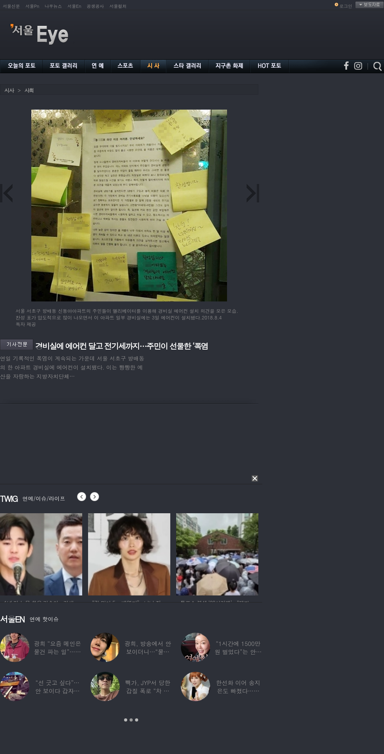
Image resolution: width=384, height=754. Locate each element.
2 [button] (131, 720)
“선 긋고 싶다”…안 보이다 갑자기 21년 (57, 690)
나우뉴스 (53, 6)
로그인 (345, 6)
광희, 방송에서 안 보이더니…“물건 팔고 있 (147, 651)
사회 (29, 90)
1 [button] (125, 720)
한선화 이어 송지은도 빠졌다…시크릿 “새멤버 (238, 690)
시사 (9, 90)
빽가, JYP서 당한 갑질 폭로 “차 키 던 (147, 690)
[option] (41, 553)
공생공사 (95, 6)
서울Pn (32, 6)
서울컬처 (118, 6)
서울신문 (11, 6)
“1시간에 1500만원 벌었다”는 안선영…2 (238, 651)
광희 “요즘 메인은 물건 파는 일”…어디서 (57, 651)
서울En (74, 6)
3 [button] (136, 720)
